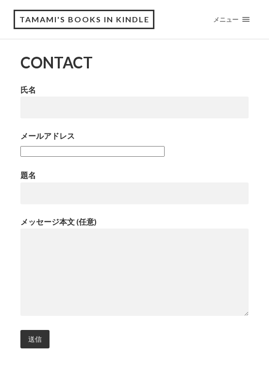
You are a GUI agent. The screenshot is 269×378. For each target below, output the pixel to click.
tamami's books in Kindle (84, 19)
